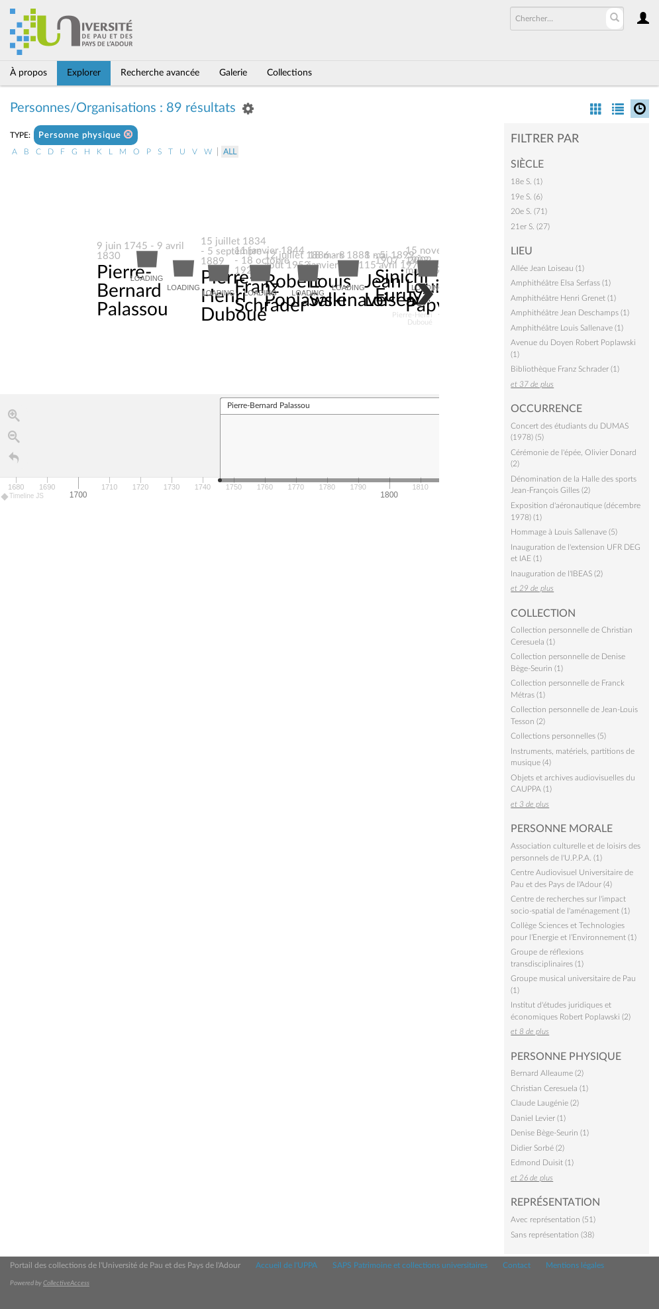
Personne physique (85, 135)
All (229, 152)
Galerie (233, 73)
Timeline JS (23, 496)
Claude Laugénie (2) (545, 1103)
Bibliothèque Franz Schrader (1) (565, 369)
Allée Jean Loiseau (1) (547, 268)
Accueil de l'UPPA (286, 1265)
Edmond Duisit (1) (542, 1163)
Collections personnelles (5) (558, 736)
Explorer (84, 73)
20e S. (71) (529, 211)
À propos (28, 73)
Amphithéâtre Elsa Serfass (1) (561, 283)
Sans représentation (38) (552, 1235)
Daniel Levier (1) (538, 1118)
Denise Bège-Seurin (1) (550, 1133)
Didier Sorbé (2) (537, 1148)
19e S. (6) (526, 197)
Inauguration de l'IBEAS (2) (557, 574)
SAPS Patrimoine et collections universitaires (409, 1265)
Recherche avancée (160, 73)
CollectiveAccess (66, 1283)
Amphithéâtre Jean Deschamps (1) (570, 313)
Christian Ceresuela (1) (549, 1088)
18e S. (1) (526, 181)
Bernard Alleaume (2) (547, 1073)
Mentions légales (575, 1265)
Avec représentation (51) (553, 1220)
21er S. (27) (530, 227)
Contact (517, 1265)
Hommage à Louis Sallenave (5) (564, 532)
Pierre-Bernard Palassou (132, 291)
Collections (289, 73)
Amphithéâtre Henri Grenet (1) (563, 298)
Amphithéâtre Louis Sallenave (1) (567, 328)
